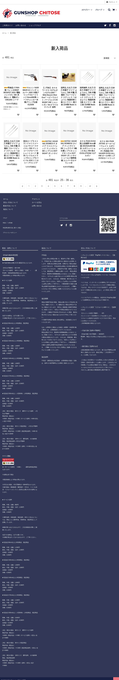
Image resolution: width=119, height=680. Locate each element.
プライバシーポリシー (10, 227)
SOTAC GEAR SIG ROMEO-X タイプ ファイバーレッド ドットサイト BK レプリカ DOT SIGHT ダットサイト (50, 147)
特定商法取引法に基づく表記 (12, 223)
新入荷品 (13, 33)
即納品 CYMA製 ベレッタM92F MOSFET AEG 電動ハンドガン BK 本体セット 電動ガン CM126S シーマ (11, 93)
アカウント (112, 2)
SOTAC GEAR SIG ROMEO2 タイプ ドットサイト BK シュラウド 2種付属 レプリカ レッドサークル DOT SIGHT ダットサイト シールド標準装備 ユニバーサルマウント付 (69, 151)
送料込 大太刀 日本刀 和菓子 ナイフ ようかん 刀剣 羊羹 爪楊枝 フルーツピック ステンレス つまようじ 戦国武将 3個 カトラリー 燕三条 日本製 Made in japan (12, 150)
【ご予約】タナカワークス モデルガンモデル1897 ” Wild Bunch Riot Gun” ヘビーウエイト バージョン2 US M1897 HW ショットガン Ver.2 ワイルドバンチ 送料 (49, 96)
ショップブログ (35, 25)
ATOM (9, 220)
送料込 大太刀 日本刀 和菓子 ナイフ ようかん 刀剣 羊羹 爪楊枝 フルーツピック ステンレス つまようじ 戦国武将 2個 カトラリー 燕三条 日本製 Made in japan (107, 96)
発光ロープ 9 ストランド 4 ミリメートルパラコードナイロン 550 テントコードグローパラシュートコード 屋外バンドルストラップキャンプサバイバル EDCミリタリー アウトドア (30, 151)
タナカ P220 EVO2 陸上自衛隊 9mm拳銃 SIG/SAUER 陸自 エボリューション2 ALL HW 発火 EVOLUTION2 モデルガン (88, 147)
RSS (4, 220)
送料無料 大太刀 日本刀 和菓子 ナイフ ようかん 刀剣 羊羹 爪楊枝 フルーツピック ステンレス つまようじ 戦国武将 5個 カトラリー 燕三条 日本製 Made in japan (88, 96)
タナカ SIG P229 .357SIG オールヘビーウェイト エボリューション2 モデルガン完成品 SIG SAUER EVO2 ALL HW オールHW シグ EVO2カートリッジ (106, 148)
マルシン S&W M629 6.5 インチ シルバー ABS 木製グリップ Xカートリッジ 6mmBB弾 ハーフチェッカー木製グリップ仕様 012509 (31, 95)
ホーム (4, 33)
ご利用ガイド (7, 25)
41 (90, 185)
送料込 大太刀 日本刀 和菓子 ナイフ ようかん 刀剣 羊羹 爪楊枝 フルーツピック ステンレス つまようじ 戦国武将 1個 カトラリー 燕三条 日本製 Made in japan (69, 96)
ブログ (4, 216)
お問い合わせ (21, 25)
